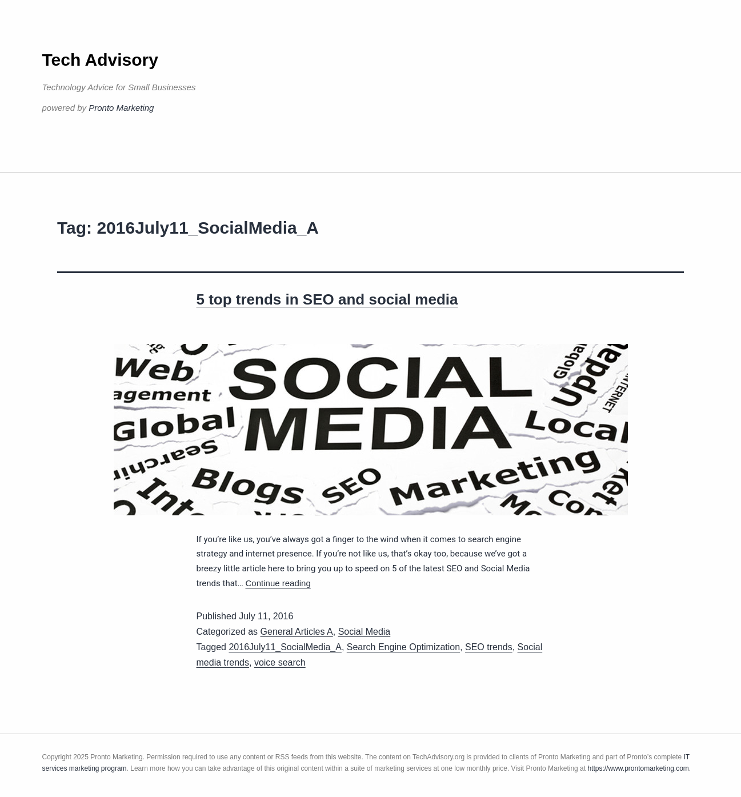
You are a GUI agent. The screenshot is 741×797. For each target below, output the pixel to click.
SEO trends (488, 647)
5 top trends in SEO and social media (327, 299)
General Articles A (297, 631)
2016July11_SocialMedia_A (285, 647)
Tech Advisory (100, 59)
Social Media (364, 631)
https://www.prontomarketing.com (637, 768)
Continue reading (278, 583)
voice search (280, 662)
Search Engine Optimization (403, 647)
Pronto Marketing (121, 108)
